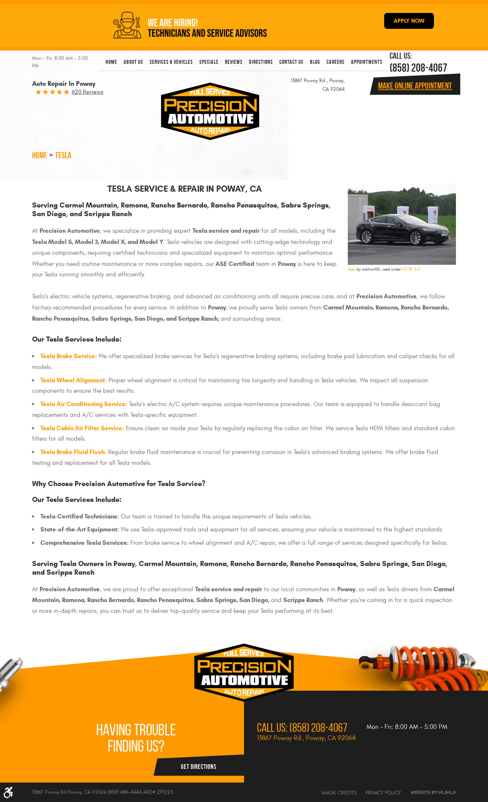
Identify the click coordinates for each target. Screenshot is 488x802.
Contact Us (291, 62)
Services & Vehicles (171, 62)
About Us (133, 62)
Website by (433, 792)
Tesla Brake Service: (68, 356)
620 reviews (87, 92)
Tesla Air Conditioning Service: (83, 404)
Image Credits (338, 793)
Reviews (234, 62)
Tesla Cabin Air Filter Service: (82, 428)
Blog (315, 62)
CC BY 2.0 (411, 269)
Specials (208, 62)
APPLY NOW (409, 20)
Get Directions (199, 766)
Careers (336, 62)
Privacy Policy (383, 793)
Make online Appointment (415, 85)
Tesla (63, 155)
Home (111, 62)
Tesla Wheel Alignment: (73, 380)
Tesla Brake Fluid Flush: (73, 452)
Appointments (366, 62)
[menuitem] (111, 62)
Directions (261, 62)
